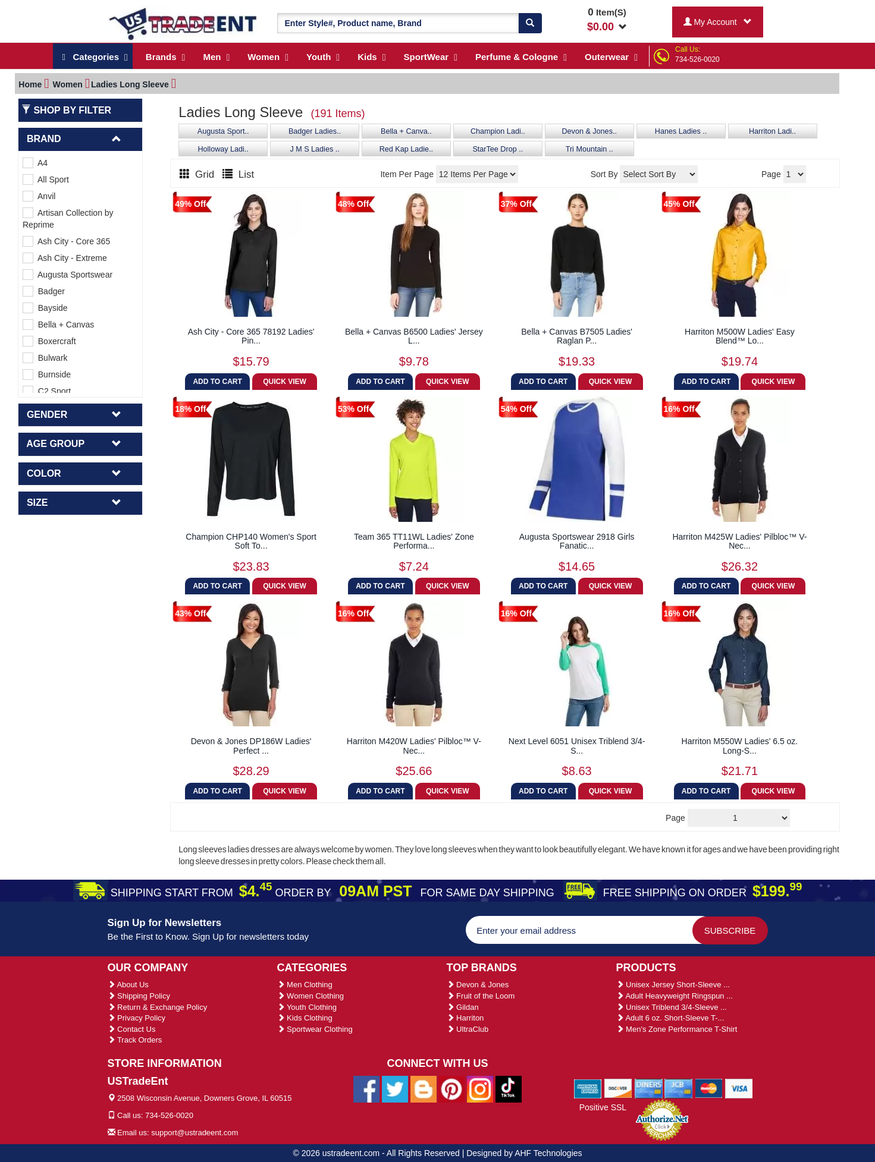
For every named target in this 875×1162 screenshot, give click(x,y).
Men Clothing (305, 984)
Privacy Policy (137, 1017)
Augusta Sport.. (223, 131)
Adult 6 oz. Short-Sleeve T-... (670, 1017)
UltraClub (468, 1029)
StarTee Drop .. (497, 149)
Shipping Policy (139, 995)
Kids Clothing (305, 1017)
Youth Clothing (307, 1007)
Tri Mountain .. (589, 149)
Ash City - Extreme (65, 258)
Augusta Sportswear (67, 274)
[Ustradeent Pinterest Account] (451, 1088)
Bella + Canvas (58, 324)
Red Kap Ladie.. (406, 149)
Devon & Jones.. (589, 131)
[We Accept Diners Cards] (649, 1087)
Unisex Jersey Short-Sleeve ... (673, 984)
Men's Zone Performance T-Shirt (677, 1029)
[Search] (530, 23)
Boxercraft (49, 341)
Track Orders (135, 1039)
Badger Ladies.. (314, 131)
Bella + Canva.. (406, 131)
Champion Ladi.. (498, 131)
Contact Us (132, 1029)
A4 (35, 163)
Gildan (463, 1007)
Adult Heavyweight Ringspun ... (674, 995)
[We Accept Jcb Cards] (678, 1087)
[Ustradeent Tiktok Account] (508, 1088)
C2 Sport (47, 391)
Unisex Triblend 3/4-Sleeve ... (671, 1007)
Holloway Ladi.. (222, 149)
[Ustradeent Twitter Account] (395, 1088)
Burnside (47, 374)
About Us (128, 984)
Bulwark (45, 357)
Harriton (465, 1017)
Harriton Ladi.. (772, 131)
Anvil (39, 196)
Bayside (45, 308)
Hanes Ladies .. (681, 131)
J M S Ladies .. (314, 149)
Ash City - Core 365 (66, 241)
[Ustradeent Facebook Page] (366, 1088)
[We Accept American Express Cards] (588, 1087)
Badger (44, 291)
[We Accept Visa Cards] (739, 1087)
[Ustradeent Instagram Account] (480, 1088)
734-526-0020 (697, 59)
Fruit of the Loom (481, 995)
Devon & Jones (478, 984)
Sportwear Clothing (315, 1029)
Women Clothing (310, 995)
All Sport (46, 179)
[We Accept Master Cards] (709, 1087)
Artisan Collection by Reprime (68, 218)
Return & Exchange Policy (158, 1007)
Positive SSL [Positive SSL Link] (602, 1107)
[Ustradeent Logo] (183, 23)
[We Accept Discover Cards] (618, 1087)
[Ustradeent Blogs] (423, 1088)
